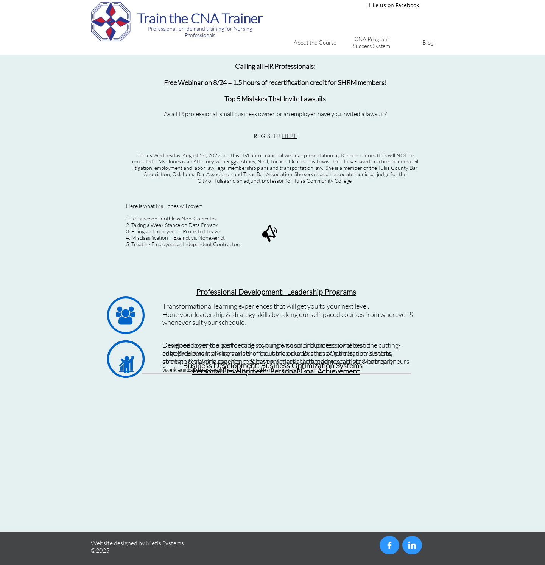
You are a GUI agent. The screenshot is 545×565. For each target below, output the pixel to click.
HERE (289, 136)
